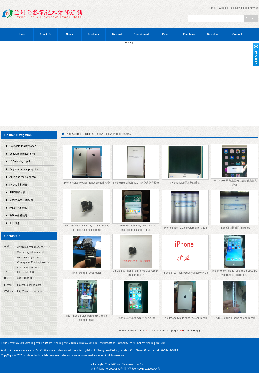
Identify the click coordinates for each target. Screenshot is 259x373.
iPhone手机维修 (18, 184)
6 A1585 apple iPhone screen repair (234, 317)
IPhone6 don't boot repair (86, 272)
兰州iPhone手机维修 (141, 343)
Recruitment (141, 34)
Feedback (189, 34)
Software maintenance (22, 153)
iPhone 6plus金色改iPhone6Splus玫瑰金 (87, 182)
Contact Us (225, 7)
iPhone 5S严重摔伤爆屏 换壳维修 (136, 317)
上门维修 (14, 223)
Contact (237, 34)
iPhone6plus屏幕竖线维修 (185, 182)
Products (93, 34)
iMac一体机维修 (18, 207)
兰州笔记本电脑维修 (21, 343)
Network (117, 34)
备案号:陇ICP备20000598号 (107, 368)
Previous (132, 330)
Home (212, 7)
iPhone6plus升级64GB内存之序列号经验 (136, 182)
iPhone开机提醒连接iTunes (234, 227)
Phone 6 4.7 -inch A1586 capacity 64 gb (185, 272)
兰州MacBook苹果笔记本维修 (80, 343)
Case (165, 34)
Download (241, 7)
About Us (45, 34)
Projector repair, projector (23, 169)
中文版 (254, 7)
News (69, 34)
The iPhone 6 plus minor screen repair (185, 317)
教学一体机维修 (18, 215)
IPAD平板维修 (17, 192)
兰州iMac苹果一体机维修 (113, 343)
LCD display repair (20, 161)
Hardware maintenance (22, 146)
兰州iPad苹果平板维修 (48, 343)
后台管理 (160, 343)
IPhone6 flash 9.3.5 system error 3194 (185, 227)
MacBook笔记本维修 (21, 200)
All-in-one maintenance (22, 176)
